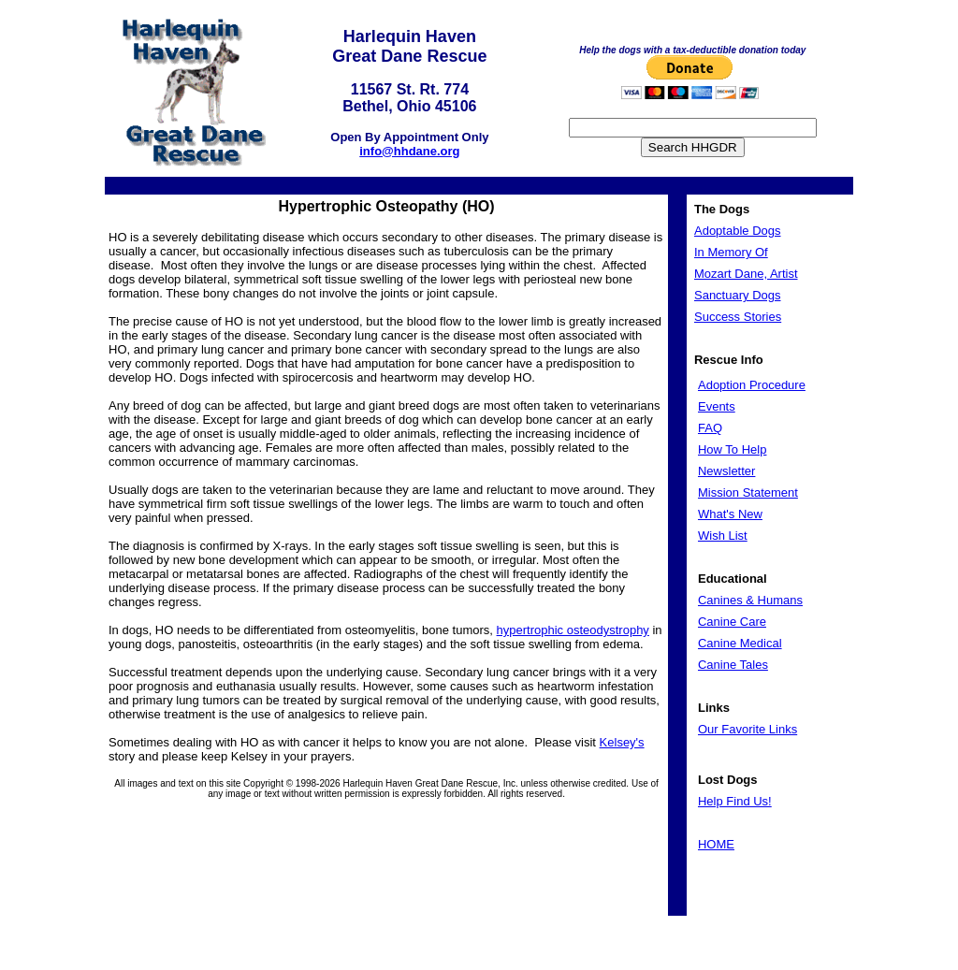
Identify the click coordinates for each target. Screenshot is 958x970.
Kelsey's (622, 742)
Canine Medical (740, 643)
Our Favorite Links (747, 729)
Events (716, 406)
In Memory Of (731, 252)
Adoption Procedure (752, 385)
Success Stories (737, 317)
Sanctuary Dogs (737, 295)
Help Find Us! (735, 801)
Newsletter (726, 471)
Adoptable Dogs (737, 231)
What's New (730, 514)
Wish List (723, 535)
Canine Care (732, 622)
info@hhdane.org (409, 151)
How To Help (732, 449)
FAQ (710, 428)
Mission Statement (748, 492)
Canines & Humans (750, 600)
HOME (716, 844)
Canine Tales (733, 665)
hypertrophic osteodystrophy (573, 630)
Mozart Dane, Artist (746, 274)
